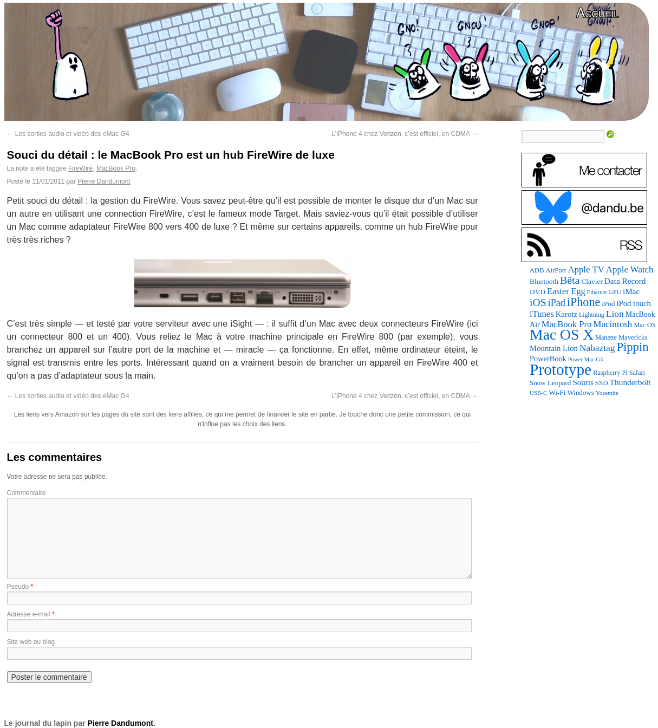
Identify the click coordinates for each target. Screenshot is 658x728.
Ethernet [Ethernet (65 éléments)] (597, 292)
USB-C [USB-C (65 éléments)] (538, 392)
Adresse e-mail (28, 614)
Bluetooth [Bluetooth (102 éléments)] (544, 281)
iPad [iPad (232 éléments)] (556, 302)
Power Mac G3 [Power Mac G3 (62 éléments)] (585, 359)
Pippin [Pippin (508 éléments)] (632, 347)
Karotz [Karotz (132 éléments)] (566, 314)
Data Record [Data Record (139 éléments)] (625, 280)
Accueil (597, 12)
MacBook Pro (115, 168)
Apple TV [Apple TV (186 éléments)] (586, 269)
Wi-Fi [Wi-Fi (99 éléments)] (557, 392)
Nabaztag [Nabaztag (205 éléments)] (597, 348)
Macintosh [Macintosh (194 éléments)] (612, 324)
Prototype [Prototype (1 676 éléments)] (560, 369)
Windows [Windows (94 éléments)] (580, 392)
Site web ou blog (31, 642)
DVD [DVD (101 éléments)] (537, 292)
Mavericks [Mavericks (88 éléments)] (632, 337)
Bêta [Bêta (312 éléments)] (569, 280)
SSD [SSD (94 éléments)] (601, 383)
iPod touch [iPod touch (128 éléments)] (633, 303)
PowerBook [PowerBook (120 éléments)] (548, 358)
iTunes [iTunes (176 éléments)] (542, 314)
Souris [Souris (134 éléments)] (582, 382)
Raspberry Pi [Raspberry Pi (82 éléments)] (610, 372)
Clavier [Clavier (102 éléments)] (591, 281)
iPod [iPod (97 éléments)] (608, 304)
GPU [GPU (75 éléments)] (615, 292)
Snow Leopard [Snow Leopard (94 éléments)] (550, 383)
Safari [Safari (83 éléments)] (637, 372)
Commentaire (26, 493)
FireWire (80, 168)
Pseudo (18, 586)
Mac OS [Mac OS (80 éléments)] (644, 325)
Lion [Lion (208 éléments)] (615, 313)
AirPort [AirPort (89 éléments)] (556, 270)
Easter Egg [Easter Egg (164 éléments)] (566, 291)
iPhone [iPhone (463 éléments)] (583, 302)
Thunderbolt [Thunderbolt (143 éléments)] (630, 382)
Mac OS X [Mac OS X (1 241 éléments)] (562, 334)
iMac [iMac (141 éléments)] (631, 291)
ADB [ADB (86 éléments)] (537, 270)
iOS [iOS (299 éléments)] (538, 302)
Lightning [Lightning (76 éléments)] (591, 314)
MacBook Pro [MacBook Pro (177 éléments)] (567, 324)
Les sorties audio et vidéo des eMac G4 (68, 134)
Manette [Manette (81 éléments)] (606, 337)
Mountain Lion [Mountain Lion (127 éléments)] (554, 348)
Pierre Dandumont (103, 181)
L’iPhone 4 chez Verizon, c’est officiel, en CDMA (405, 134)
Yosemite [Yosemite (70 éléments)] (607, 392)
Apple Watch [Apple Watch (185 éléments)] (630, 269)
